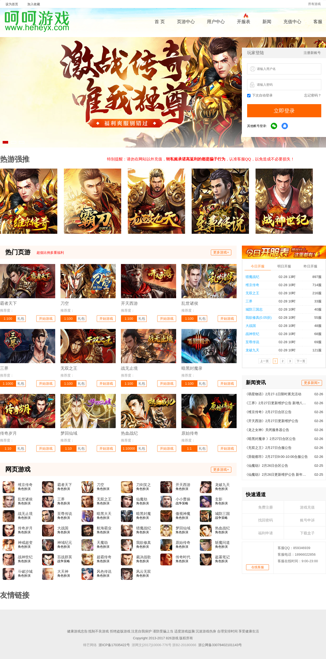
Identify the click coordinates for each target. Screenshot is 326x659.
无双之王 (104, 499)
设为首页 (12, 4)
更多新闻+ (312, 296)
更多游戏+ (221, 252)
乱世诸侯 (25, 499)
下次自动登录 (260, 95)
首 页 (160, 21)
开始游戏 (46, 319)
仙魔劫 (141, 499)
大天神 (62, 571)
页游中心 (186, 21)
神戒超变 (25, 542)
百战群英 (64, 557)
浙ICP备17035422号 (114, 645)
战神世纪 (25, 557)
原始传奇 (183, 542)
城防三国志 (222, 513)
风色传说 (104, 571)
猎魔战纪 (143, 528)
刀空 (100, 485)
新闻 (266, 21)
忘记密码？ (312, 95)
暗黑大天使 (104, 513)
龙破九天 (222, 485)
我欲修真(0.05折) (143, 542)
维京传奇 (25, 485)
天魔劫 (102, 542)
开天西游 (183, 485)
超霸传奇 (104, 557)
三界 (61, 499)
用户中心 (216, 21)
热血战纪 (222, 528)
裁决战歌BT (143, 557)
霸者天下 (64, 485)
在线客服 (257, 481)
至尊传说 (64, 513)
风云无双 (143, 571)
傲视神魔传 (183, 513)
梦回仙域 (183, 528)
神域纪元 (64, 542)
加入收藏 (33, 4)
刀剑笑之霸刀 (143, 485)
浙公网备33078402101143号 (220, 645)
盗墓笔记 (222, 557)
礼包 (20, 319)
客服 (317, 21)
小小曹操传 (183, 499)
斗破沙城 (25, 571)
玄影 (218, 499)
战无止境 (25, 513)
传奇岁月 (25, 528)
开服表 (243, 21)
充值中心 (292, 21)
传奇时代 (183, 557)
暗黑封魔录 (143, 513)
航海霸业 (104, 528)
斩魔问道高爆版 (222, 542)
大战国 (62, 528)
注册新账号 (312, 53)
